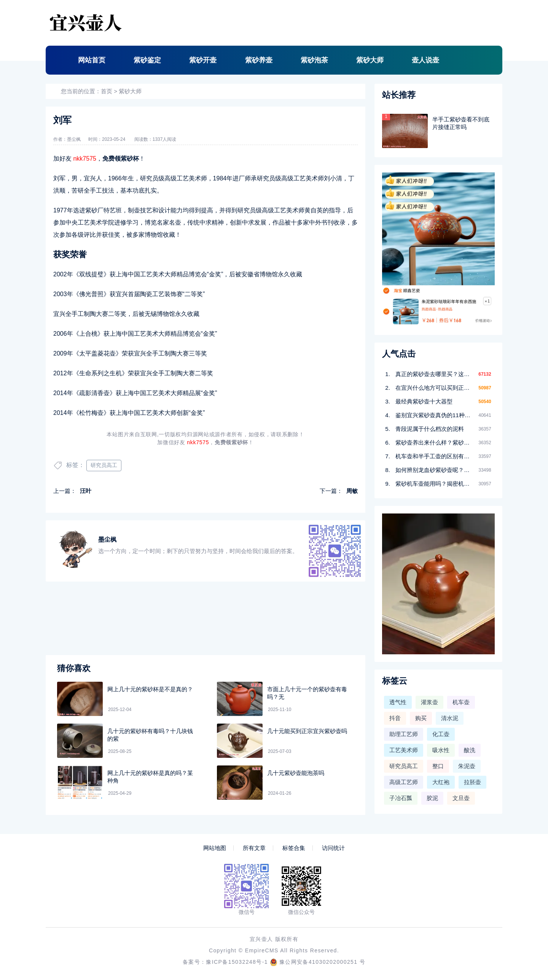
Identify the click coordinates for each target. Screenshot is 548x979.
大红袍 (440, 782)
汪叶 (85, 491)
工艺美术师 (403, 750)
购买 (421, 718)
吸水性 (440, 750)
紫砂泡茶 (314, 60)
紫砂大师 (370, 60)
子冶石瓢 (400, 798)
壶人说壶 (425, 60)
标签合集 (293, 848)
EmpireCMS (262, 950)
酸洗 (469, 750)
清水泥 (449, 718)
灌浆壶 (429, 702)
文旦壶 (461, 798)
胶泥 (432, 798)
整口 (438, 766)
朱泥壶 (466, 766)
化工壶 (440, 734)
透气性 (397, 702)
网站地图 (214, 848)
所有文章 (254, 848)
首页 (106, 91)
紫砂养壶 (258, 60)
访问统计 (333, 848)
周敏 (352, 491)
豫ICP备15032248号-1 (237, 962)
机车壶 (461, 702)
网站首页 (91, 60)
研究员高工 (104, 465)
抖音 (395, 718)
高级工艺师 (403, 782)
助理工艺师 (403, 734)
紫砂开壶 (203, 60)
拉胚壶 (472, 782)
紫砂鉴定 (147, 60)
